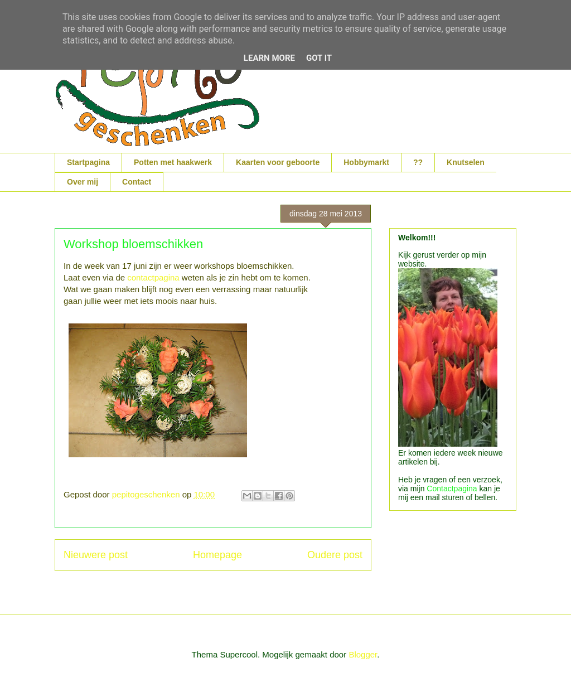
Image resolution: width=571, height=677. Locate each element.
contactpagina (154, 277)
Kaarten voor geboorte (278, 162)
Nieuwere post (96, 554)
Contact (136, 181)
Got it (319, 58)
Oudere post (334, 554)
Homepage (217, 554)
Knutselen (466, 162)
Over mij (82, 181)
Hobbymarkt (366, 162)
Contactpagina (452, 488)
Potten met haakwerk (173, 162)
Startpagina (88, 162)
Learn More (269, 58)
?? (418, 162)
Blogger (363, 654)
